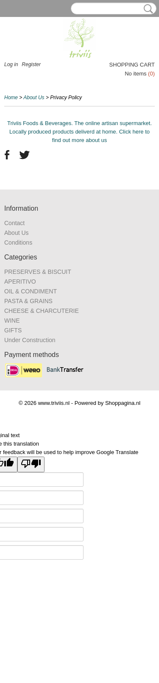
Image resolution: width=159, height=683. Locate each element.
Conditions (18, 242)
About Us (33, 97)
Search (146, 9)
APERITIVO (20, 281)
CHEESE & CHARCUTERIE (41, 310)
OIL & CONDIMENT (30, 291)
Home (11, 97)
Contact (14, 223)
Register (31, 64)
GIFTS (13, 330)
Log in (11, 64)
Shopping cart (132, 64)
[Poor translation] (31, 464)
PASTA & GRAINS (28, 301)
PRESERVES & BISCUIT (37, 271)
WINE (12, 320)
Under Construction (30, 340)
